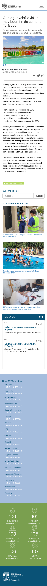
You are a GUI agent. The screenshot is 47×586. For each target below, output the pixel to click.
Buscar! (39, 196)
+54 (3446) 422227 (13, 444)
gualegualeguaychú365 (13, 183)
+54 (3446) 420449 (13, 489)
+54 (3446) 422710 (13, 400)
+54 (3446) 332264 (13, 483)
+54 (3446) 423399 (13, 476)
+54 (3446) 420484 (13, 438)
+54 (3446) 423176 (13, 457)
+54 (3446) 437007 (13, 413)
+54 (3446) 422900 (13, 419)
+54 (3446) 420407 (13, 406)
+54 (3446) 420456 (13, 496)
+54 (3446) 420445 (13, 432)
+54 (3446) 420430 (13, 425)
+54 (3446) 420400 (13, 387)
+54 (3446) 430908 (13, 451)
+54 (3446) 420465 (13, 393)
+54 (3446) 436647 (13, 464)
